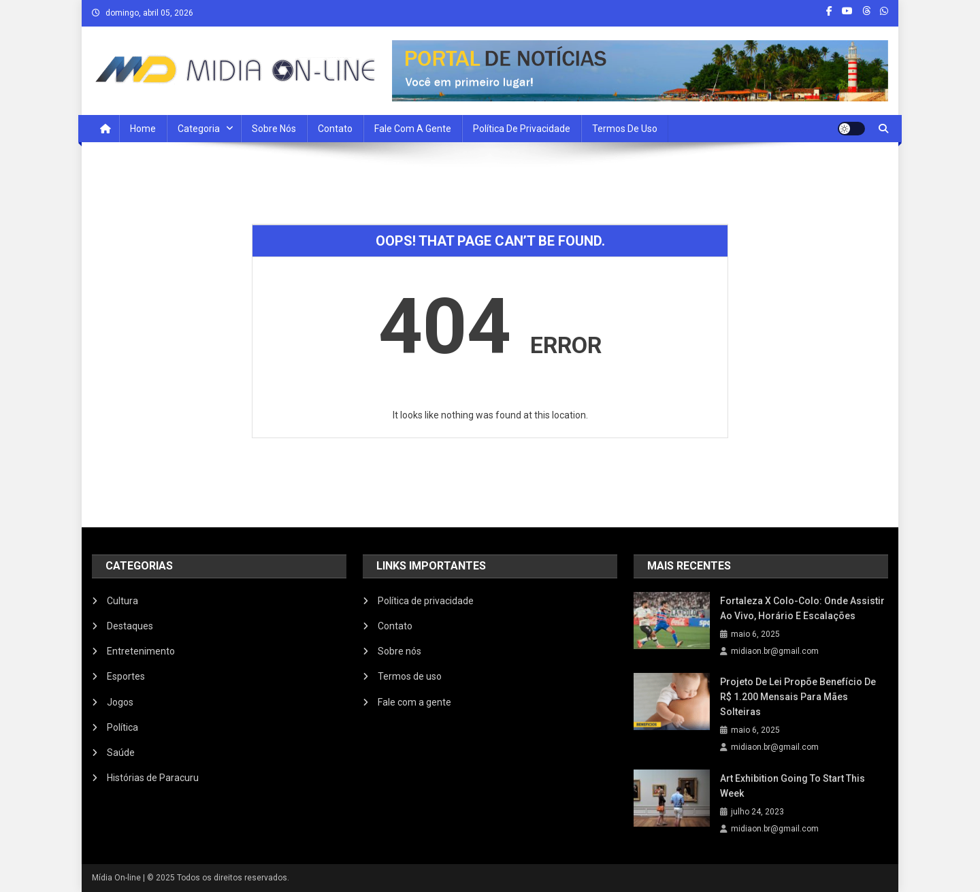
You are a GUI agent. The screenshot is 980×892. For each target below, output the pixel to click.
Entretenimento (141, 651)
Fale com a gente (414, 702)
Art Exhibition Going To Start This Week (792, 786)
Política (122, 727)
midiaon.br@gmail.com (775, 651)
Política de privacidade (521, 128)
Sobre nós (274, 128)
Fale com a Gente (412, 128)
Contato (335, 128)
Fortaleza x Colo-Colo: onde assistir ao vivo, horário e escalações (802, 608)
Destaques (130, 626)
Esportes (126, 676)
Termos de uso (624, 128)
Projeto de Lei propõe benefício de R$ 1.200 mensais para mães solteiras (798, 696)
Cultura (122, 600)
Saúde (121, 752)
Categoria (199, 128)
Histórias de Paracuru (153, 777)
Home (143, 128)
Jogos (120, 702)
